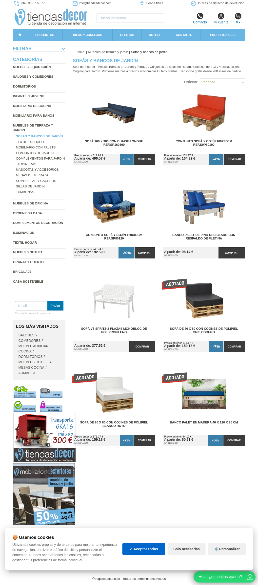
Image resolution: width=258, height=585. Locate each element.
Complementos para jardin (40, 158)
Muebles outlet (27, 252)
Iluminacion (24, 233)
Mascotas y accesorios (37, 169)
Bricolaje (22, 272)
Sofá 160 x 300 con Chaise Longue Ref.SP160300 (114, 143)
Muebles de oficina (30, 203)
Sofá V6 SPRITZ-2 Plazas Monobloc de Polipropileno (114, 330)
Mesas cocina (31, 367)
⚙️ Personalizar (227, 549)
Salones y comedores (33, 76)
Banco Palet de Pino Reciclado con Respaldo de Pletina (203, 236)
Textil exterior (30, 142)
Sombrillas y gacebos (36, 181)
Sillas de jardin (30, 186)
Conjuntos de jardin (35, 153)
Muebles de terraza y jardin (108, 52)
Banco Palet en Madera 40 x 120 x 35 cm (204, 422)
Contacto (200, 18)
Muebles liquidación (32, 67)
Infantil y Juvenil (29, 96)
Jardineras (26, 164)
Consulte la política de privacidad (33, 313)
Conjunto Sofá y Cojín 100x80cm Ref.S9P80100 (204, 143)
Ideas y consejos (87, 35)
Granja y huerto (28, 262)
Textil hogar (25, 242)
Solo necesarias (186, 549)
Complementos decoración (38, 223)
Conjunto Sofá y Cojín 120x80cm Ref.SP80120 (114, 236)
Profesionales (223, 35)
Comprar (144, 159)
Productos (44, 35)
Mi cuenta (221, 18)
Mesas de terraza (32, 175)
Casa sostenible (28, 281)
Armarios (28, 373)
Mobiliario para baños (34, 115)
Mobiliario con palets (36, 147)
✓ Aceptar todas (143, 549)
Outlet (155, 35)
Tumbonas (25, 192)
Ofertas (127, 35)
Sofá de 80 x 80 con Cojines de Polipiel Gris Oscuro (204, 330)
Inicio (80, 52)
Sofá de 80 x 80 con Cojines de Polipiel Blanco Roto (114, 424)
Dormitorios (24, 86)
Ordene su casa (27, 213)
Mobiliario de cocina (32, 106)
